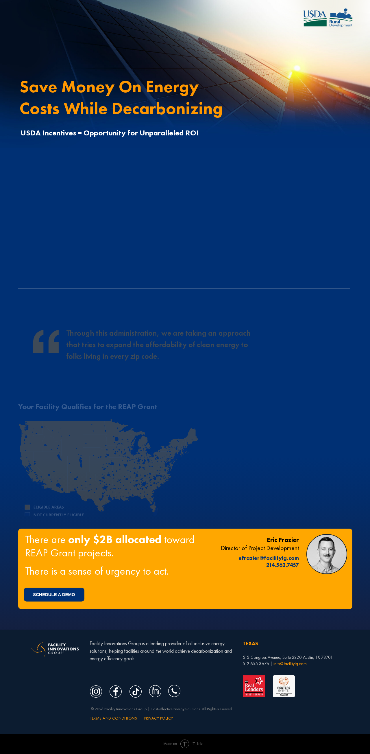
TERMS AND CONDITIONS (113, 718)
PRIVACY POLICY (158, 718)
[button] (54, 595)
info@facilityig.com (290, 664)
